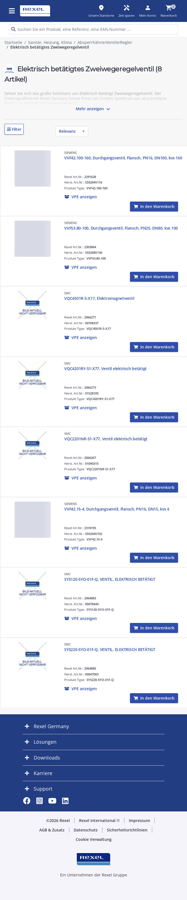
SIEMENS (70, 152)
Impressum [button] (139, 820)
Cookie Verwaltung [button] (94, 839)
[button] (14, 129)
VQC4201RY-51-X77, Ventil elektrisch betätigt (105, 368)
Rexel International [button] (99, 820)
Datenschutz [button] (86, 830)
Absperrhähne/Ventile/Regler (105, 42)
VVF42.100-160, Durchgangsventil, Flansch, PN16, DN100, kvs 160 (123, 157)
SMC (67, 293)
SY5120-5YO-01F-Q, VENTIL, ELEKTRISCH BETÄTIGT (109, 579)
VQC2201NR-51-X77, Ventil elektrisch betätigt (105, 438)
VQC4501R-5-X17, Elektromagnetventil (99, 298)
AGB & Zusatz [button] (52, 830)
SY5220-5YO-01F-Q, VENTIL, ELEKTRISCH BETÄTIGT (109, 649)
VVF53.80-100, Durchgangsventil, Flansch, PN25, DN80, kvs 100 (121, 228)
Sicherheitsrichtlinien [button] (127, 830)
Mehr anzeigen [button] (94, 109)
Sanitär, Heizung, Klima (50, 42)
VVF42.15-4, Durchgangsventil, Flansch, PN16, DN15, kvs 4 (116, 509)
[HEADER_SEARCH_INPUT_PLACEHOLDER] (93, 29)
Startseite (13, 42)
